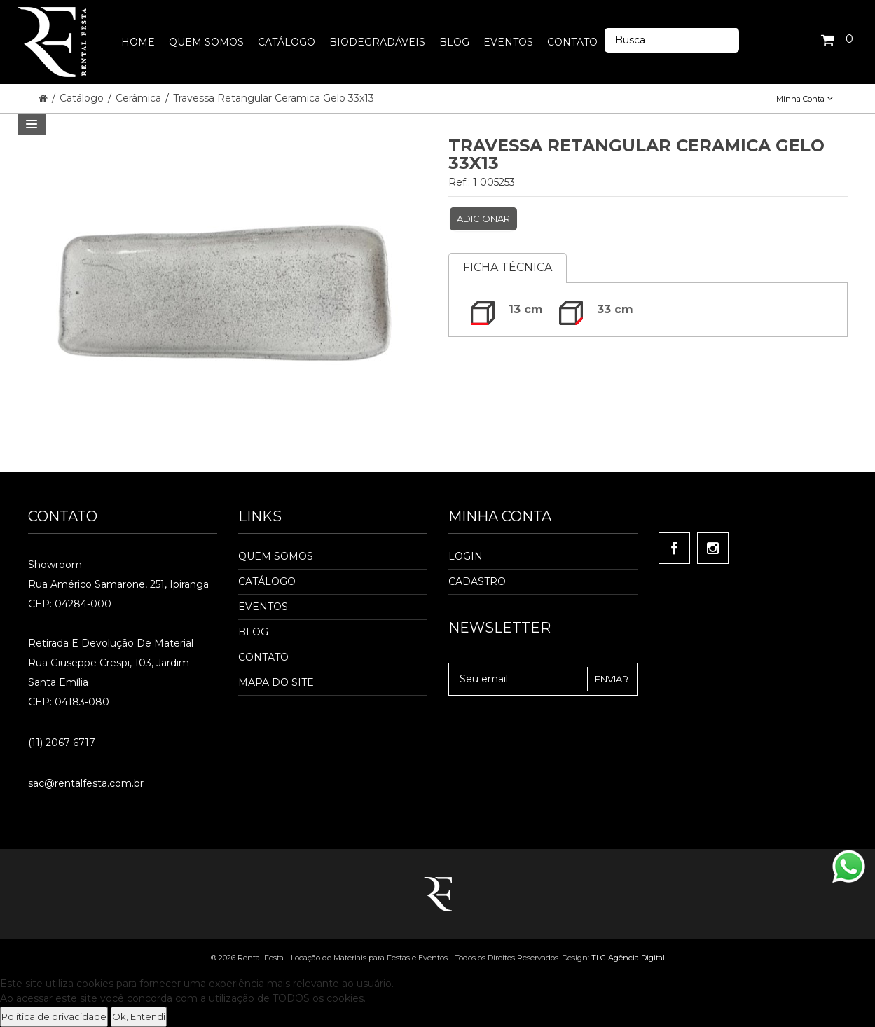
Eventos (263, 606)
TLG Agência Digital (628, 958)
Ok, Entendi (138, 1016)
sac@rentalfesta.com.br (86, 783)
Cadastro (477, 581)
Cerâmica (140, 98)
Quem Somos (275, 556)
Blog (253, 632)
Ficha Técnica (507, 267)
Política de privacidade (53, 1016)
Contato (263, 657)
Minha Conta (804, 99)
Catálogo (83, 98)
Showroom (55, 564)
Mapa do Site (276, 682)
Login (465, 556)
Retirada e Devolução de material (110, 643)
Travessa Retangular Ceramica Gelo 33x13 (273, 98)
